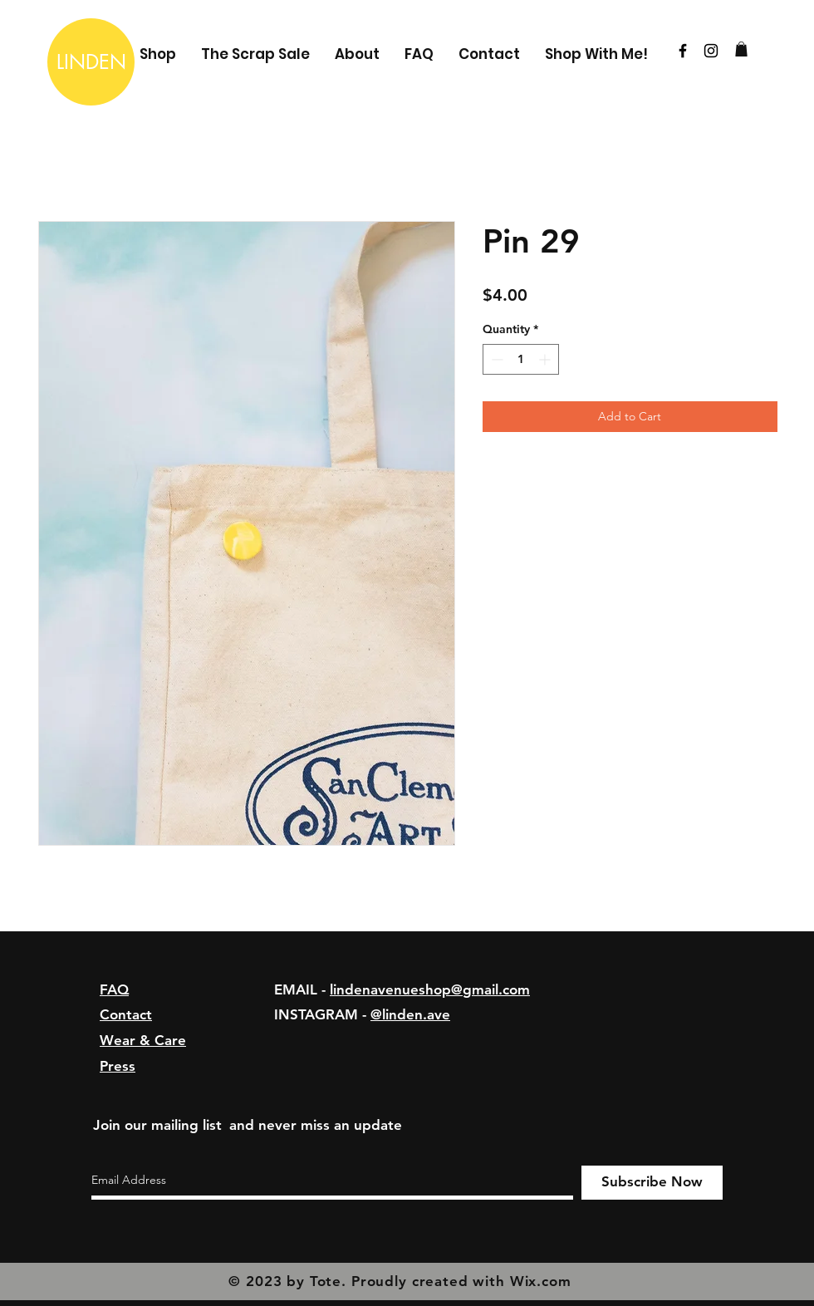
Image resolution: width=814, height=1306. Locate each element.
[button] (741, 49)
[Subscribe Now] (652, 1183)
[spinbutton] (521, 359)
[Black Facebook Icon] (683, 51)
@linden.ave (410, 1014)
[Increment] (546, 359)
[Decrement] (495, 359)
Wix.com (540, 1281)
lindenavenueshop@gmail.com (430, 989)
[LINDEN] (91, 62)
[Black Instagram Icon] (711, 51)
